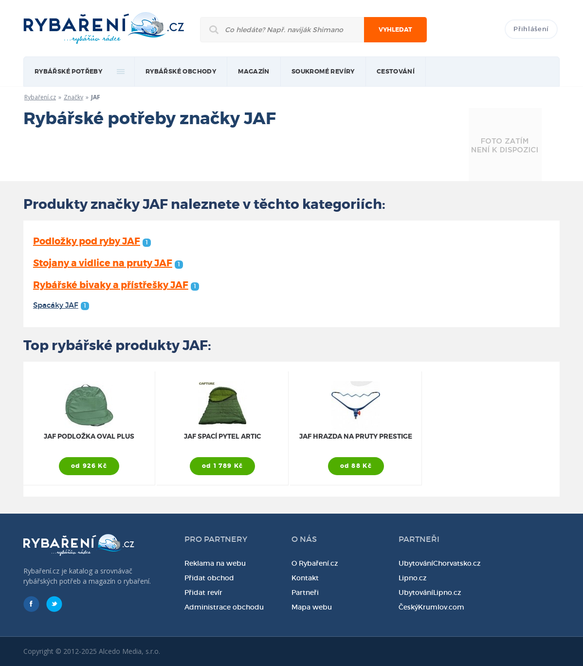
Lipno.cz (413, 578)
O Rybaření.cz (315, 563)
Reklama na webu (215, 563)
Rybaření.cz (40, 97)
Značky (73, 97)
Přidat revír (203, 592)
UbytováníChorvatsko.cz (440, 563)
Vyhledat (395, 30)
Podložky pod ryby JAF (92, 241)
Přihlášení (531, 29)
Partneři (305, 592)
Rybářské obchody (181, 71)
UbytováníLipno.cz (430, 592)
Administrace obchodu (224, 607)
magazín (254, 71)
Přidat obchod (209, 578)
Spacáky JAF (61, 305)
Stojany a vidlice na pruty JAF (108, 263)
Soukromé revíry (323, 71)
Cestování (396, 71)
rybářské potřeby (68, 71)
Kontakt (305, 578)
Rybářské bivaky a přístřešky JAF (116, 285)
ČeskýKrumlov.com (431, 607)
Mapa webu (312, 607)
